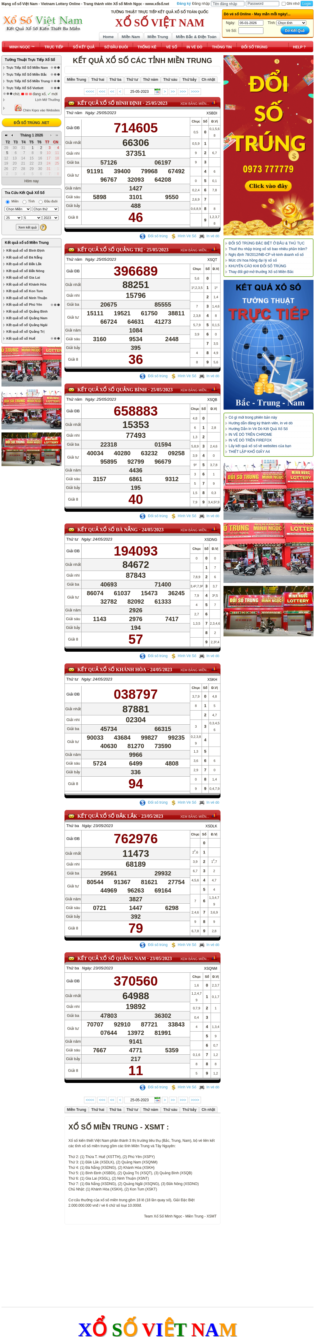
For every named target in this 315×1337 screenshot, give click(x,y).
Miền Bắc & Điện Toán (196, 37)
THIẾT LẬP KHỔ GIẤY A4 (249, 452)
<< (112, 91)
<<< (102, 91)
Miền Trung (157, 37)
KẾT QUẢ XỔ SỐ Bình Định (109, 103)
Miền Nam (131, 37)
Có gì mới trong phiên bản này (253, 417)
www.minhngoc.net (221, 1309)
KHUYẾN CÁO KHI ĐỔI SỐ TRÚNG (257, 266)
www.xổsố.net (88, 1309)
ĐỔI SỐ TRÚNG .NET (31, 123)
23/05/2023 (152, 816)
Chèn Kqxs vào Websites (37, 108)
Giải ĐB (73, 128)
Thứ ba (72, 825)
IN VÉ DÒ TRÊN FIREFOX (250, 440)
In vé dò (209, 236)
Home (108, 37)
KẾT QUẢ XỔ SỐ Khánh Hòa (111, 669)
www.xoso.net (126, 1309)
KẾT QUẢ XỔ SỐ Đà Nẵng (107, 529)
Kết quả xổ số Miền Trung (27, 188)
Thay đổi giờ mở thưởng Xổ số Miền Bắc (261, 272)
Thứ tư (72, 539)
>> (173, 91)
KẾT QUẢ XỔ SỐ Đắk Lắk (107, 816)
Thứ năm (74, 113)
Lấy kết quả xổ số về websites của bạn (260, 446)
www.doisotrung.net (170, 1309)
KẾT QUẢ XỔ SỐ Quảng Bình (112, 389)
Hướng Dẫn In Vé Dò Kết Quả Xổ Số (258, 429)
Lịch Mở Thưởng (47, 100)
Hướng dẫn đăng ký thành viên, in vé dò (260, 423)
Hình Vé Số (183, 236)
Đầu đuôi (48, 147)
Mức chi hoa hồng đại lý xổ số (253, 260)
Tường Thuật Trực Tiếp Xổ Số (30, 60)
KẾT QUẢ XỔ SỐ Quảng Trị (109, 249)
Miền (12, 147)
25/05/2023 (156, 103)
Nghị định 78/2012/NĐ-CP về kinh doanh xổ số (266, 255)
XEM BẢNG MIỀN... (194, 103)
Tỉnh (28, 147)
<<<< (90, 91)
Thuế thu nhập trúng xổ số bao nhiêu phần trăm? (268, 249)
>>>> (195, 91)
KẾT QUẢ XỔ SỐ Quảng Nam (111, 958)
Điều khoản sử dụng (105, 1296)
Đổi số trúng (154, 236)
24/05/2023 (153, 529)
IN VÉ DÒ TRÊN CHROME (250, 434)
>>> (183, 91)
